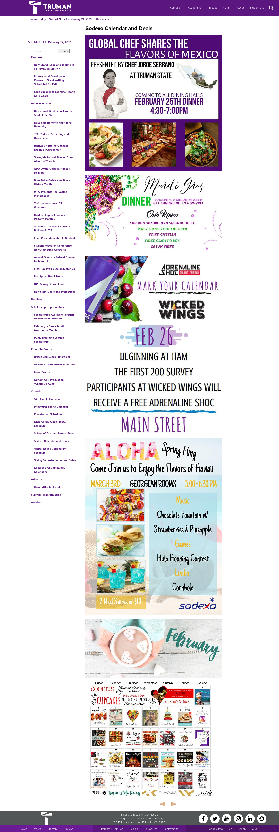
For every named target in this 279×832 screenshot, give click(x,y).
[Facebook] (203, 818)
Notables (36, 299)
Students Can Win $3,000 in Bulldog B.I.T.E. (52, 228)
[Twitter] (215, 818)
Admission (176, 7)
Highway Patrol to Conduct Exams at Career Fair (51, 147)
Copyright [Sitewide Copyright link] (121, 818)
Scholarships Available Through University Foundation (54, 316)
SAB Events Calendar (47, 399)
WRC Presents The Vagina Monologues (50, 194)
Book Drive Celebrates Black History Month (52, 182)
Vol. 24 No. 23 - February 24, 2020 (71, 19)
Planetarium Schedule (48, 414)
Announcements (41, 103)
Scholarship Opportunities (47, 307)
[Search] (44, 51)
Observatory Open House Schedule (50, 424)
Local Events (42, 372)
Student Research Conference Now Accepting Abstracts (53, 247)
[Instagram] (239, 818)
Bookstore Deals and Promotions (54, 291)
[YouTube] (227, 818)
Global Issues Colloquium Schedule (50, 450)
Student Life (257, 7)
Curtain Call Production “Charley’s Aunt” (49, 381)
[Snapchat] (261, 818)
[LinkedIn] (250, 818)
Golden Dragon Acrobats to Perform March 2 (51, 217)
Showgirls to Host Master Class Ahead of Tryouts (54, 159)
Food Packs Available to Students (55, 238)
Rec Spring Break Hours (49, 276)
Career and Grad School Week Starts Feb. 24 (53, 113)
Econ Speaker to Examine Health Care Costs (54, 93)
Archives (36, 502)
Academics (194, 7)
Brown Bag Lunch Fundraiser (52, 357)
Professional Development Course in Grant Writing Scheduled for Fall (50, 80)
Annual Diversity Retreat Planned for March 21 (55, 259)
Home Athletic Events (47, 487)
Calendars (102, 19)
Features (36, 57)
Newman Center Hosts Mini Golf (54, 364)
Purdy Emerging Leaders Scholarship (49, 339)
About (240, 7)
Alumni (227, 7)
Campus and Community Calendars (49, 470)
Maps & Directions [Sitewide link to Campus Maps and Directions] (132, 814)
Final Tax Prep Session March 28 (54, 269)
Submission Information (46, 494)
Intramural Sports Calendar (51, 406)
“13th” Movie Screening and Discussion (51, 136)
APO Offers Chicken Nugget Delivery (52, 170)
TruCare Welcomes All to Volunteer (49, 205)
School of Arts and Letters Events (55, 433)
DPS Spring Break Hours (49, 284)
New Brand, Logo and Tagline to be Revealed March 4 (54, 66)
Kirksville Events (41, 349)
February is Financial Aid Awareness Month (49, 328)
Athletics (212, 7)
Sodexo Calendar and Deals (51, 441)
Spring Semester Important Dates (55, 460)
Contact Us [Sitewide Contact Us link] (151, 814)
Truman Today (37, 19)
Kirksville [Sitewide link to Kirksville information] (147, 822)
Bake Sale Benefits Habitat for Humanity (53, 124)
